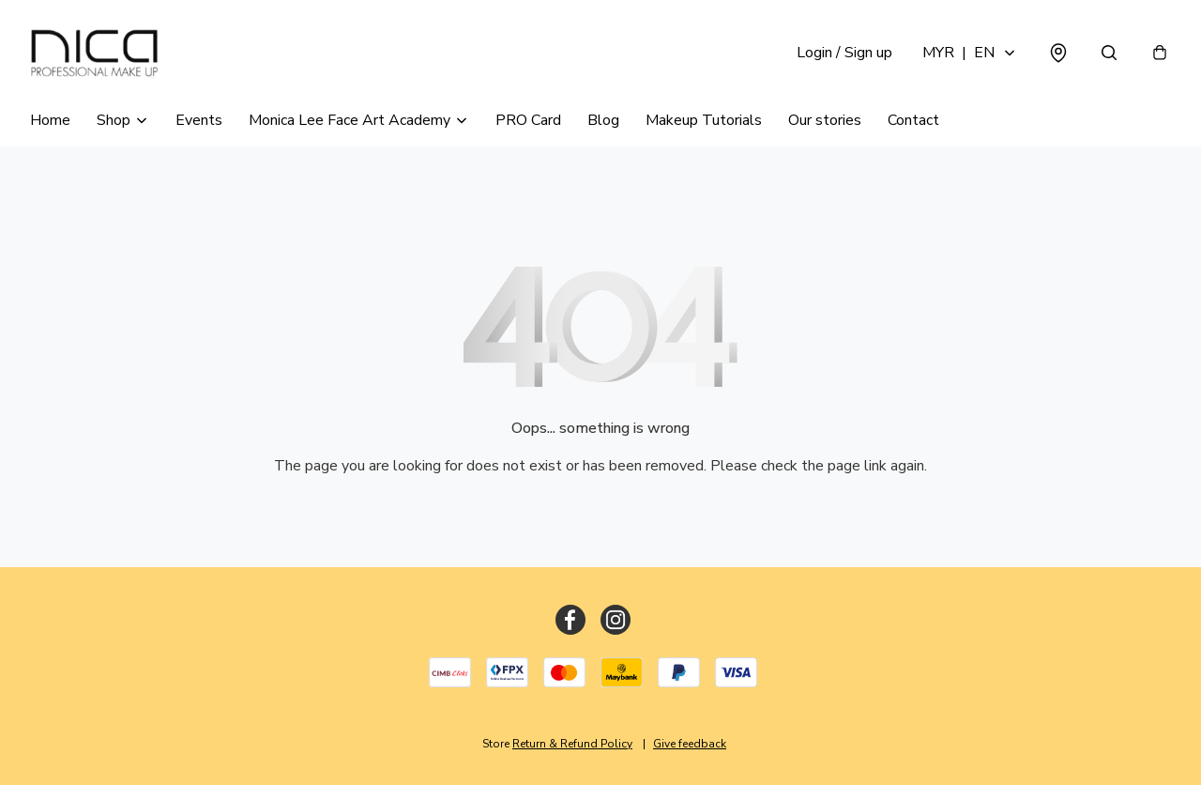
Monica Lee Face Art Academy (349, 120)
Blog (603, 120)
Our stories (824, 120)
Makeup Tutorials (704, 120)
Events (198, 120)
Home (50, 120)
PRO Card (528, 120)
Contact (913, 120)
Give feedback (689, 743)
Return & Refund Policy (572, 743)
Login (844, 52)
